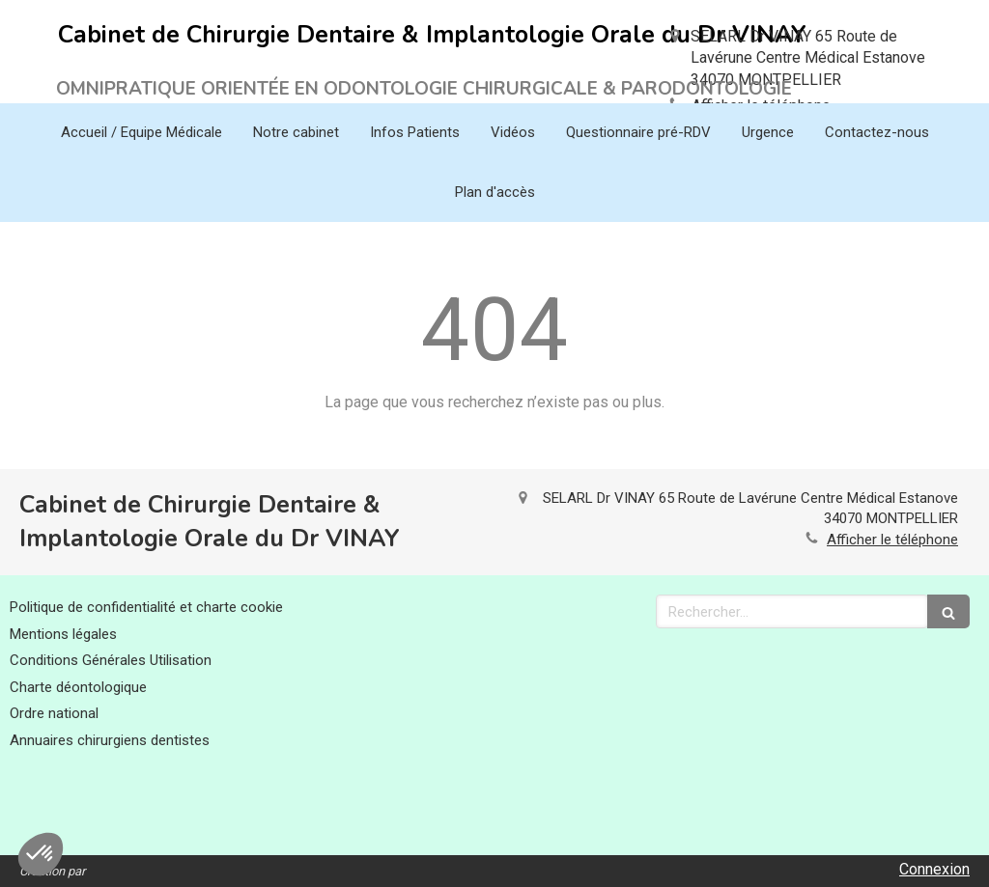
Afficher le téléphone (892, 539)
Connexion (934, 869)
